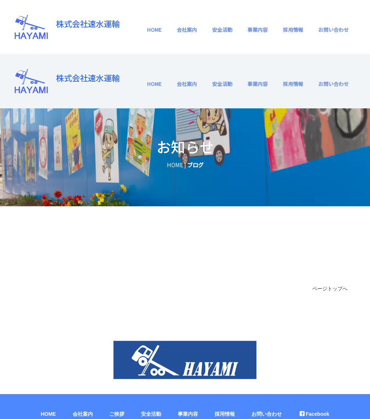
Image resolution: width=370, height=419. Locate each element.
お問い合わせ (333, 29)
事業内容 (258, 29)
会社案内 (187, 29)
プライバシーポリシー (185, 378)
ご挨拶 (116, 360)
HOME (154, 29)
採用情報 (293, 29)
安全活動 (222, 29)
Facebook (314, 360)
